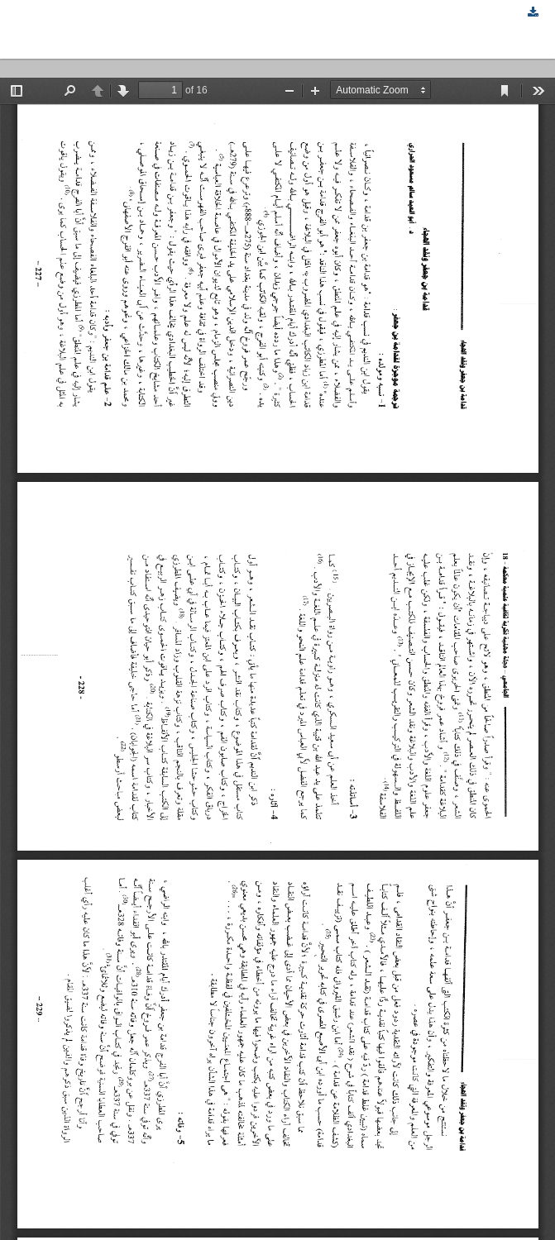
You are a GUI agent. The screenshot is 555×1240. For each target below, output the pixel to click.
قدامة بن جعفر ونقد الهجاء (92, 29)
